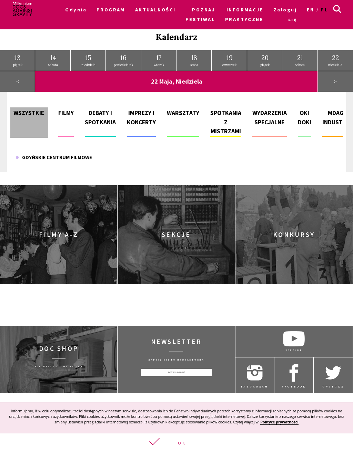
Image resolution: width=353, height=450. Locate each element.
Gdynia (76, 10)
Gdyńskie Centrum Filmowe (54, 157)
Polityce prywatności (279, 422)
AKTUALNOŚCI (155, 10)
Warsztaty (183, 112)
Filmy (66, 112)
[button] (176, 441)
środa (194, 60)
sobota (53, 60)
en (310, 10)
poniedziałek (123, 60)
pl (324, 10)
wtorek (159, 60)
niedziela (88, 60)
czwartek (229, 60)
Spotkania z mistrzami (225, 122)
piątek (17, 60)
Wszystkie (28, 112)
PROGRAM (111, 10)
